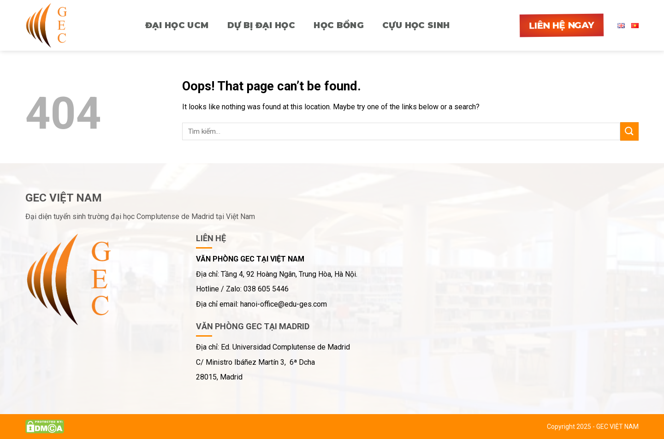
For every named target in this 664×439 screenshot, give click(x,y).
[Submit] (629, 131)
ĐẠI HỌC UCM (177, 25)
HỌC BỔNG (339, 25)
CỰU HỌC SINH (416, 25)
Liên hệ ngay (561, 25)
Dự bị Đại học (261, 25)
